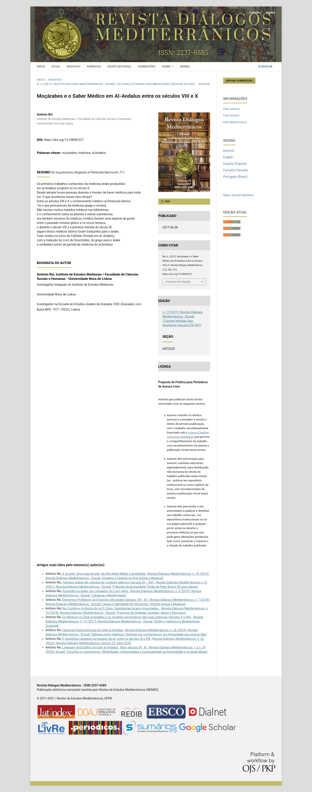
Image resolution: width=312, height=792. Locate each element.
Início (41, 66)
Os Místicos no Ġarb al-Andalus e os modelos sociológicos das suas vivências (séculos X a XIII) (127, 617)
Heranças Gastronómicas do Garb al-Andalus (93, 630)
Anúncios (94, 66)
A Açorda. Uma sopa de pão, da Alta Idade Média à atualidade (104, 573)
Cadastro (255, 12)
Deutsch (228, 150)
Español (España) (235, 163)
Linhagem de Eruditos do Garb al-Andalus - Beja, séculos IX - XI (104, 647)
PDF (167, 201)
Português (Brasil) (235, 176)
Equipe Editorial (119, 66)
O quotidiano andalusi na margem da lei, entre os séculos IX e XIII (106, 638)
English (228, 157)
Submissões (146, 66)
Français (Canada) (235, 170)
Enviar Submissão (239, 80)
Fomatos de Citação (178, 281)
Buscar (265, 66)
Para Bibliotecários (235, 122)
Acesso (270, 12)
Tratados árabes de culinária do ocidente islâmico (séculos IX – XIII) (108, 582)
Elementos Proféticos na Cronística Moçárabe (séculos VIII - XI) (105, 599)
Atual (56, 66)
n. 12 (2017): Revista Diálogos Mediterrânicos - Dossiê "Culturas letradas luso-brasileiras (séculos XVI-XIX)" (116, 84)
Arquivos (73, 66)
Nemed (185, 66)
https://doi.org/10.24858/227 (64, 140)
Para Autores (231, 115)
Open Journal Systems (238, 195)
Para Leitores (231, 109)
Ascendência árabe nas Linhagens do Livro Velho (95, 591)
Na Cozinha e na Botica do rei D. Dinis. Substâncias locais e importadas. (111, 608)
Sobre (166, 66)
